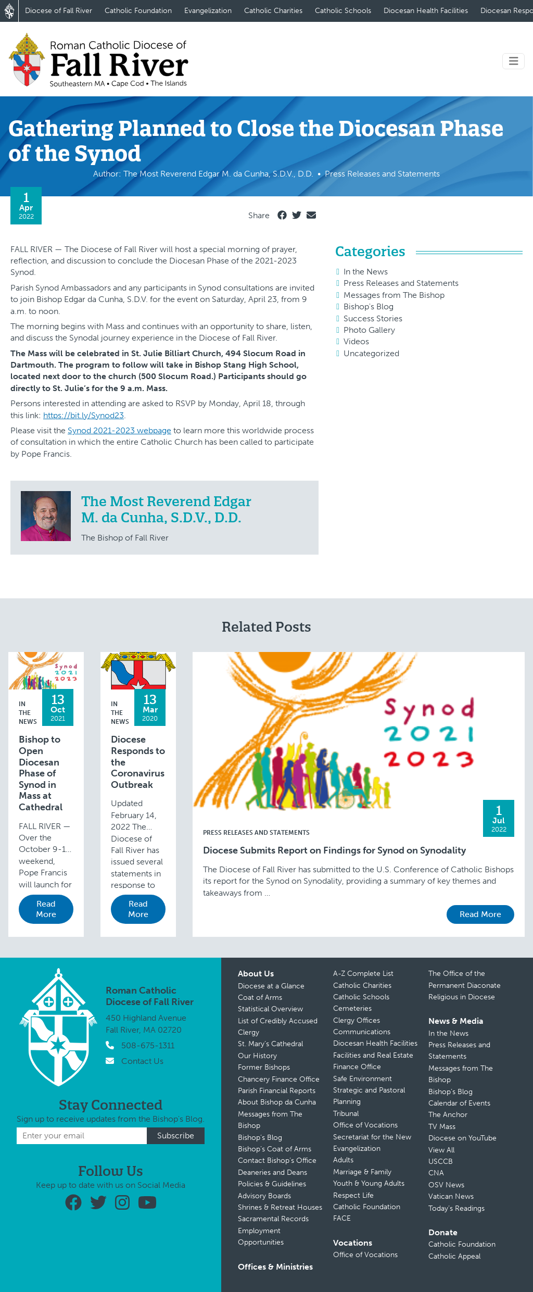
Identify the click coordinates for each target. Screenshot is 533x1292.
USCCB (440, 1161)
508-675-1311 (147, 1045)
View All (441, 1150)
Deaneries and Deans (272, 1172)
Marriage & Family (362, 1172)
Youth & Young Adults (368, 1183)
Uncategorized (371, 353)
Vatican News (451, 1196)
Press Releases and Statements (401, 283)
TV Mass (441, 1126)
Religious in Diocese (461, 997)
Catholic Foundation (138, 10)
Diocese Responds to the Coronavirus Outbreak (138, 762)
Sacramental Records (273, 1218)
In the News (366, 272)
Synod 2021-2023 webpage (119, 430)
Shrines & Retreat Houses (280, 1207)
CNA (436, 1173)
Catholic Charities (273, 10)
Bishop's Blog (369, 306)
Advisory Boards (264, 1195)
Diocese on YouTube (462, 1138)
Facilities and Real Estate (373, 1055)
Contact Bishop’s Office (277, 1160)
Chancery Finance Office (279, 1079)
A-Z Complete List (363, 973)
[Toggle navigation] (513, 61)
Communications (361, 1031)
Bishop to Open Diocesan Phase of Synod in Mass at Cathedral (40, 773)
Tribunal (346, 1113)
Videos (356, 341)
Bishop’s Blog (260, 1137)
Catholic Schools (343, 10)
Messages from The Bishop (394, 295)
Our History (257, 1055)
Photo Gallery (369, 330)
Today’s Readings (456, 1208)
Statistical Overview (270, 1009)
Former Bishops (264, 1067)
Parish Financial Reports (276, 1090)
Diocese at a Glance (271, 986)
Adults (343, 1160)
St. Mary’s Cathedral (270, 1043)
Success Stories (373, 318)
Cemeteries (352, 1008)
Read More (46, 909)
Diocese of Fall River (58, 10)
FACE (342, 1218)
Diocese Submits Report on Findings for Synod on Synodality (334, 850)
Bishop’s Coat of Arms (274, 1149)
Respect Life (353, 1195)
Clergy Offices (356, 1020)
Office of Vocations (365, 1125)
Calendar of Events (459, 1103)
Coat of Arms (260, 997)
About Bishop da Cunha (277, 1102)
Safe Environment (362, 1078)
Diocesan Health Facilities (426, 10)
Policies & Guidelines (272, 1184)
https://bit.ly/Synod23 (83, 415)
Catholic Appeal (454, 1256)
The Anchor (447, 1114)
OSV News (446, 1185)
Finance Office (357, 1066)
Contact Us (142, 1061)
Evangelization (208, 10)
